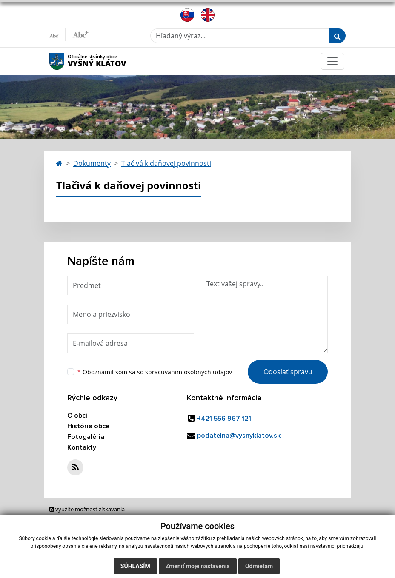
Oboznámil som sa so (154, 372)
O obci (77, 415)
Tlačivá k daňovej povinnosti (166, 163)
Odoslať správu (287, 371)
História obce (88, 426)
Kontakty (81, 447)
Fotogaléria (85, 436)
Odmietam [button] (259, 566)
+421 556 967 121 (224, 418)
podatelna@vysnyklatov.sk (239, 435)
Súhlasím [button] (135, 566)
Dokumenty (92, 163)
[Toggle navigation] (332, 61)
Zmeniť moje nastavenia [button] (198, 566)
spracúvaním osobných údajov (188, 372)
